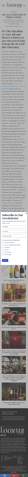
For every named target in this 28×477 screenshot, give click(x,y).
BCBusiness (7, 247)
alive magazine (7, 254)
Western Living (7, 252)
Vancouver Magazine (9, 242)
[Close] (26, 213)
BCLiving (6, 249)
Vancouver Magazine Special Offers (12, 245)
